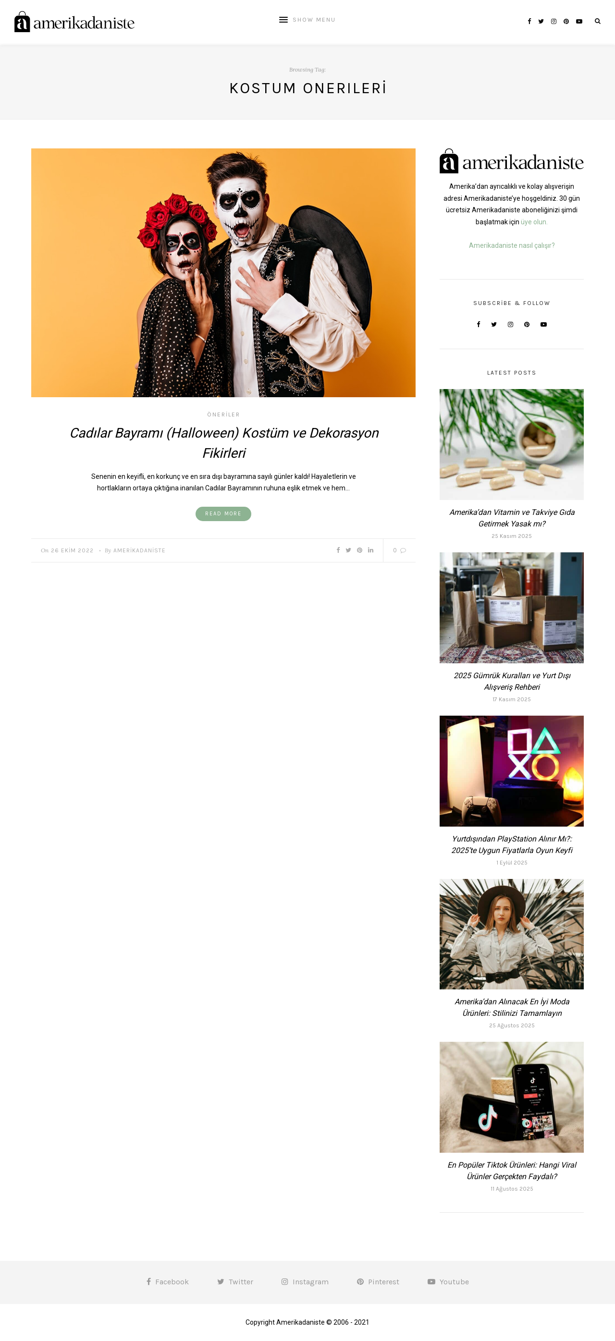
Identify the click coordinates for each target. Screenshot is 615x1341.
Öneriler (223, 414)
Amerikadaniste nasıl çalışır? (512, 245)
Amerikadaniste (139, 550)
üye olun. (534, 222)
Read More (223, 514)
